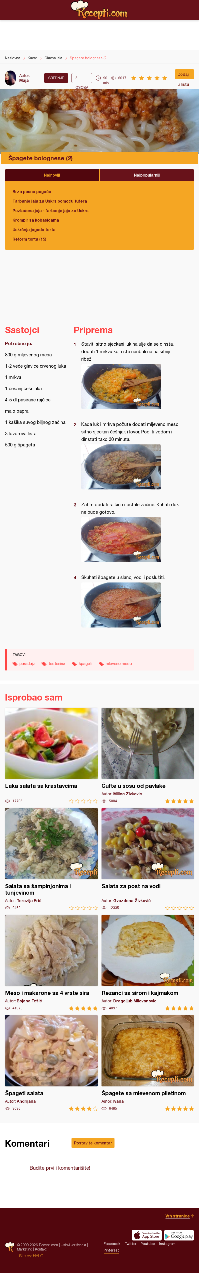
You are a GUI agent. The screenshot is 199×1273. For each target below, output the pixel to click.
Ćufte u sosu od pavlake (148, 756)
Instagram (167, 1244)
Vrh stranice (178, 1215)
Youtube (148, 1244)
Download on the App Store (147, 1235)
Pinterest (111, 1250)
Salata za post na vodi (148, 859)
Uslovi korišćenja (73, 1245)
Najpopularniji (147, 175)
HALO (38, 1255)
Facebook (112, 1244)
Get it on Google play (179, 1235)
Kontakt (40, 1249)
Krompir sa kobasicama (35, 220)
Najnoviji (52, 175)
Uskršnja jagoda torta (34, 229)
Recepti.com (99, 10)
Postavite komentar (93, 1142)
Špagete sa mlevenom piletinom (148, 1063)
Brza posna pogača (31, 191)
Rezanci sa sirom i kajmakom (148, 963)
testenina (56, 663)
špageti (85, 663)
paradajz (27, 663)
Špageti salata (51, 1063)
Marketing (24, 1249)
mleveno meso (119, 663)
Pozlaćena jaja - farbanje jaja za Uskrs (50, 210)
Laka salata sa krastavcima (51, 756)
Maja (24, 80)
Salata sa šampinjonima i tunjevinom (51, 859)
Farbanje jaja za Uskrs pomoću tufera (49, 201)
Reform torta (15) (29, 239)
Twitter (130, 1244)
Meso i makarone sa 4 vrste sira (51, 963)
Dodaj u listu (183, 75)
